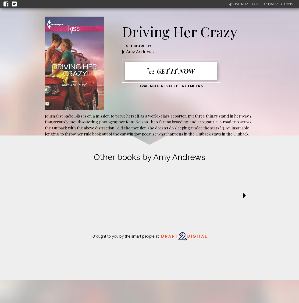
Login (286, 4)
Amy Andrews (140, 51)
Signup (270, 4)
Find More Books (244, 4)
